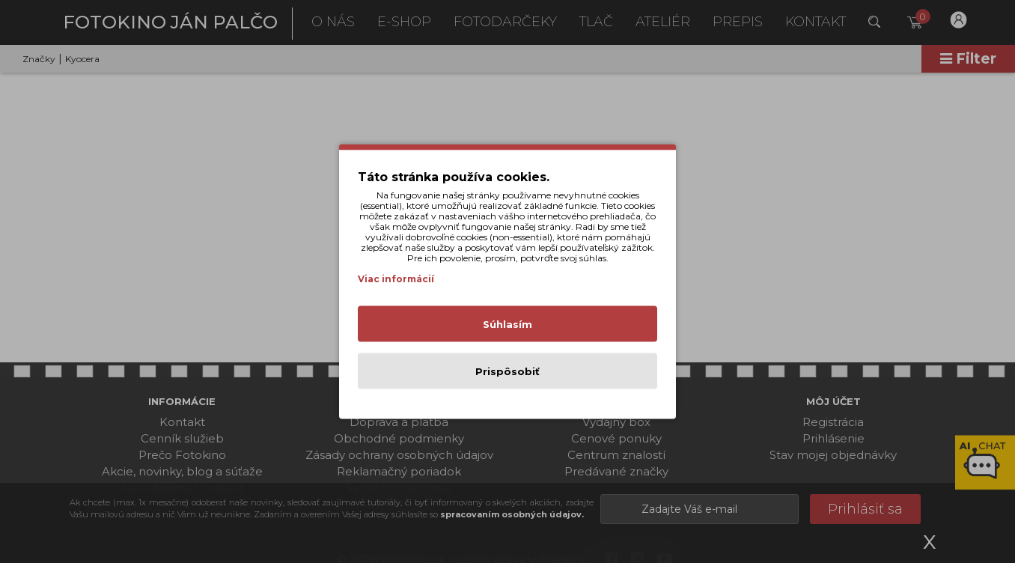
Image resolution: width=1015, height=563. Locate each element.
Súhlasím (507, 324)
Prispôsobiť (507, 371)
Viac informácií (396, 278)
